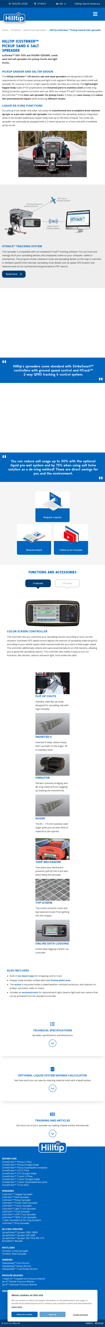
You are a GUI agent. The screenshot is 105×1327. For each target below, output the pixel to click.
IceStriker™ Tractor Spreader (17, 1205)
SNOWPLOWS (9, 1158)
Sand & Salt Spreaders (35, 30)
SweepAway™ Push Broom (15, 1263)
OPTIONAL (67, 583)
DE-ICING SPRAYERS (12, 1229)
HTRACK (41, 3)
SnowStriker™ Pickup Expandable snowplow (24, 1167)
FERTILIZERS (8, 1247)
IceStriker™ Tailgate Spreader (17, 1194)
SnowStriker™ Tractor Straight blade (21, 1179)
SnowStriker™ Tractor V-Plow (17, 1176)
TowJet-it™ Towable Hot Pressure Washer (23, 1278)
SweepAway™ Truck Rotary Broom (19, 1268)
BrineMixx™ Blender (12, 1240)
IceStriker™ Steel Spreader (15, 1197)
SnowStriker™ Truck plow (15, 1184)
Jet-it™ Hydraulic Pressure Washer (19, 1284)
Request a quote (53, 517)
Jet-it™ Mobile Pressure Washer (18, 1281)
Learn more (16, 1307)
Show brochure (34, 549)
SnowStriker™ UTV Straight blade (19, 1173)
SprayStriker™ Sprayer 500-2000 (18, 1235)
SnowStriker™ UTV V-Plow (15, 1170)
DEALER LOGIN (19, 3)
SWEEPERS (7, 1260)
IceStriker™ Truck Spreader (16, 1211)
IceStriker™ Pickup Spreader (16, 1199)
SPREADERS (8, 1191)
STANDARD (38, 583)
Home (5, 30)
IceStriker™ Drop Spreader (16, 1223)
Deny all (52, 1314)
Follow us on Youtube (71, 549)
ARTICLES (99, 1323)
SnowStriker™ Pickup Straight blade (20, 1164)
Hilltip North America (87, 3)
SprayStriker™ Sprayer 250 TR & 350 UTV (23, 1238)
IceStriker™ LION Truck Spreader (19, 1214)
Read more (12, 274)
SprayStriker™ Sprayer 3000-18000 (20, 1232)
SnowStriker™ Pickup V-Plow (16, 1161)
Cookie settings (80, 1315)
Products (16, 30)
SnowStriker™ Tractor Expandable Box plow (24, 1182)
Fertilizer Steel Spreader (14, 1253)
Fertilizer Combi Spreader (15, 1250)
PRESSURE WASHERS (12, 1275)
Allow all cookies (24, 1314)
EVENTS (89, 1323)
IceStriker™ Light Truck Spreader (19, 1208)
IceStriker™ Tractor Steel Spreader (20, 1202)
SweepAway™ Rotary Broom (16, 1266)
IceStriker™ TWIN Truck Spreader (19, 1217)
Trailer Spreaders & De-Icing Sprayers (21, 1220)
